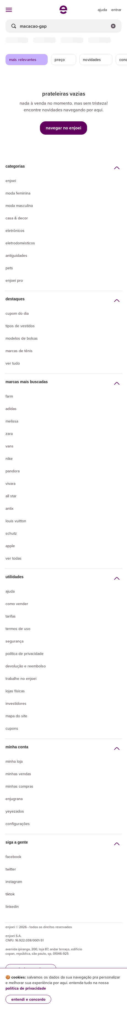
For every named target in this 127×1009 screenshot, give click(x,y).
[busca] (63, 26)
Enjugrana (14, 798)
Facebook (13, 856)
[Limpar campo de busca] (113, 26)
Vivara (10, 483)
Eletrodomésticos (20, 243)
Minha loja (14, 761)
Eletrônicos (15, 230)
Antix (9, 508)
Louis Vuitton (16, 521)
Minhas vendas (18, 774)
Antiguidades (16, 255)
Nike (9, 458)
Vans (9, 446)
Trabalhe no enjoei (21, 678)
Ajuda (10, 591)
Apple (10, 546)
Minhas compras (19, 786)
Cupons (12, 728)
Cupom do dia (17, 313)
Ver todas (13, 558)
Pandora (13, 471)
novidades (96, 59)
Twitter (11, 869)
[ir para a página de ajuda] (102, 9)
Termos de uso (18, 628)
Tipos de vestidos (20, 326)
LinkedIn (12, 906)
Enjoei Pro (14, 280)
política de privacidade (26, 988)
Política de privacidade (25, 653)
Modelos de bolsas (22, 338)
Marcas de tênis (19, 351)
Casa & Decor (17, 218)
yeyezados (15, 811)
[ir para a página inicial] (63, 12)
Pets (9, 268)
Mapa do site (16, 716)
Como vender (17, 603)
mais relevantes (27, 59)
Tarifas (11, 616)
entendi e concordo (28, 999)
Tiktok (10, 894)
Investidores (16, 703)
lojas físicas (15, 691)
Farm (9, 396)
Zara (9, 433)
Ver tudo (13, 363)
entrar (116, 9)
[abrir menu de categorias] (9, 9)
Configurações (18, 823)
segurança (14, 641)
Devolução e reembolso (26, 666)
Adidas (11, 408)
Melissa (12, 421)
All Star (11, 496)
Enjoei (11, 180)
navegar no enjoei (63, 128)
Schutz (11, 533)
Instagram (14, 881)
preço (64, 59)
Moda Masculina (19, 205)
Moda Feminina (18, 193)
